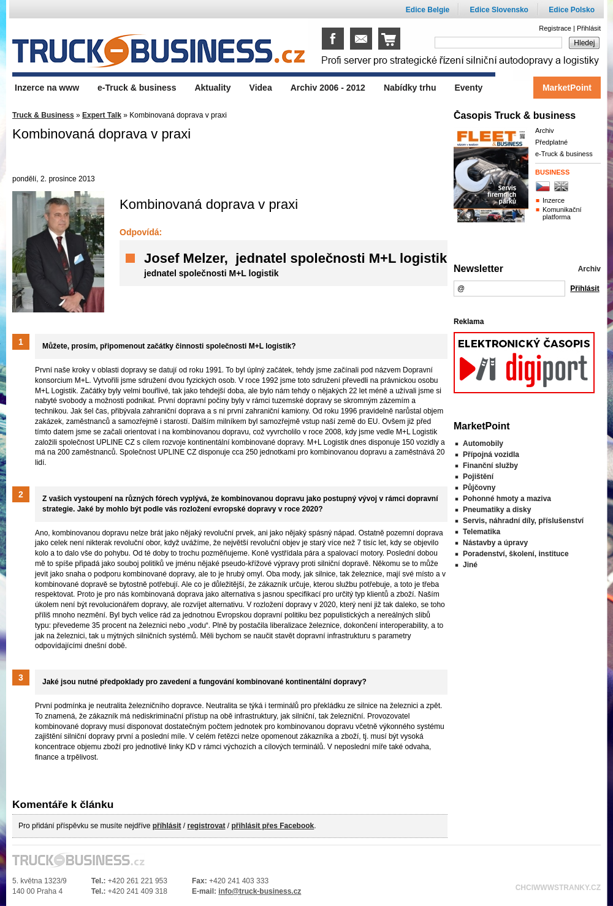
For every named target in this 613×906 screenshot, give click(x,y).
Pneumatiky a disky (497, 509)
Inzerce (554, 200)
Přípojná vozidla (491, 454)
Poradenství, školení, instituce (516, 553)
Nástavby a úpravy (495, 542)
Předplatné (551, 142)
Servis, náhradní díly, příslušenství (523, 520)
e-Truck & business (564, 153)
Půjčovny (479, 487)
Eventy (468, 87)
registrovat (206, 825)
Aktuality (212, 87)
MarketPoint (567, 87)
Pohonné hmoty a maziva (507, 498)
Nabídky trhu (410, 87)
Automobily (483, 443)
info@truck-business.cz (259, 891)
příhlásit (167, 825)
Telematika (481, 531)
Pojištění (478, 476)
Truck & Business (43, 115)
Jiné (470, 565)
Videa (260, 87)
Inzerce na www (47, 87)
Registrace (555, 28)
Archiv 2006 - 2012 (328, 87)
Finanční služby (490, 465)
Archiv (544, 130)
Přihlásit (589, 28)
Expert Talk (101, 115)
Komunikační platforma (562, 213)
